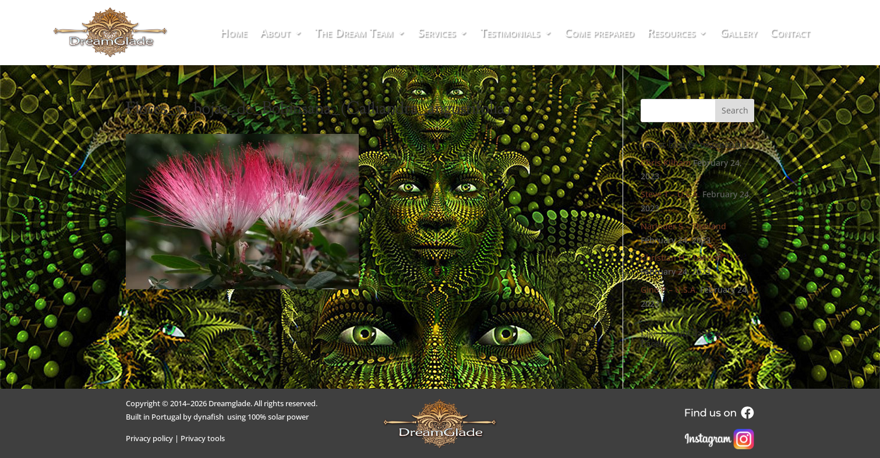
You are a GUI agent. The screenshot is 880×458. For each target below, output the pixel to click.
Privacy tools (203, 438)
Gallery (738, 34)
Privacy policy (149, 438)
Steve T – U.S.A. (670, 194)
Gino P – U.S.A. (669, 289)
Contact (790, 34)
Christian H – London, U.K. (692, 257)
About (275, 34)
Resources (671, 34)
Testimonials (510, 34)
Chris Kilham (666, 162)
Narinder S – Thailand (683, 226)
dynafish (208, 416)
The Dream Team (353, 34)
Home (234, 34)
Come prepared (599, 34)
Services (436, 34)
